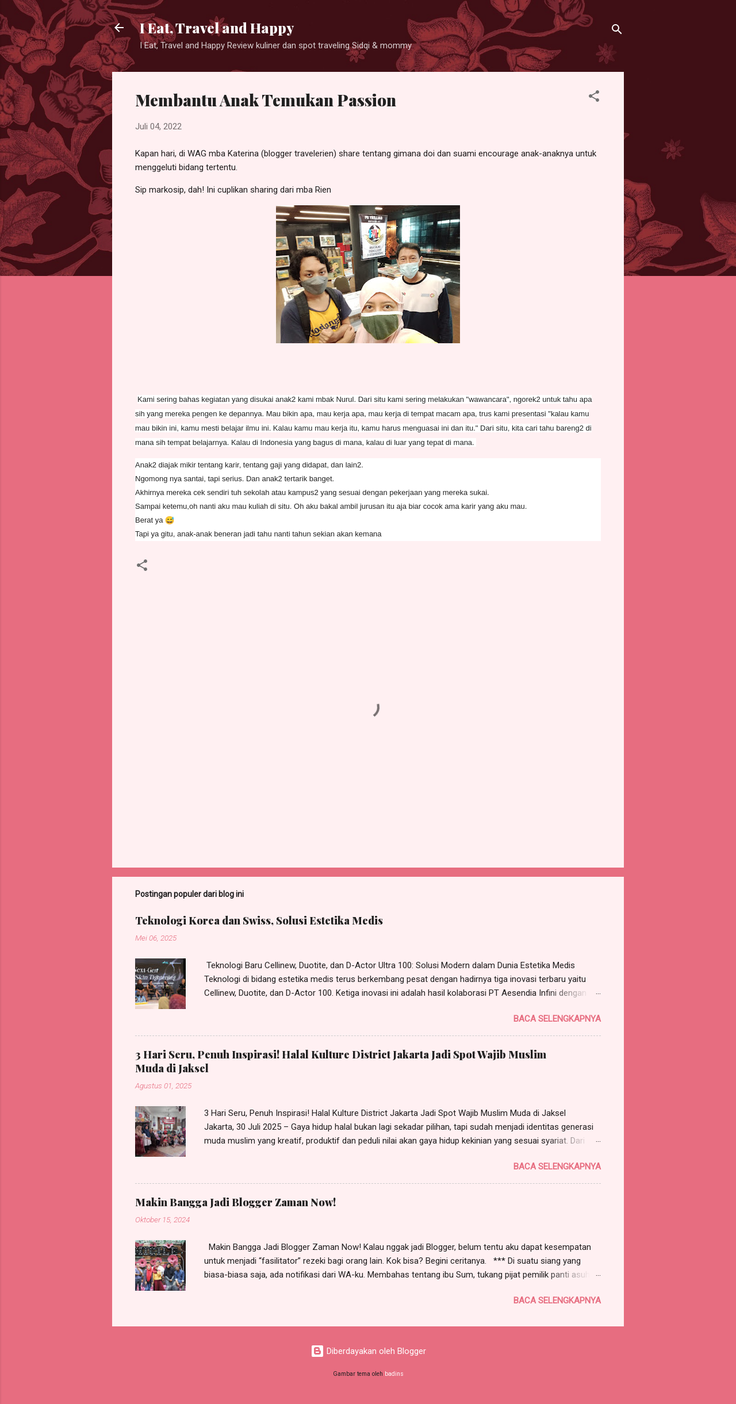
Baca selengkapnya (557, 1019)
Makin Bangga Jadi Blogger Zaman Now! (235, 1202)
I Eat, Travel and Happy (217, 27)
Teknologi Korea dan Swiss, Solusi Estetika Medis (259, 920)
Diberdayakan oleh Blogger (368, 1351)
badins (394, 1374)
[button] (594, 98)
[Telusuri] (617, 31)
